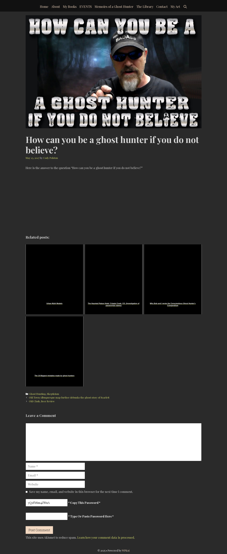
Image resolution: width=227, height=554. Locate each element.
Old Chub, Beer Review (42, 401)
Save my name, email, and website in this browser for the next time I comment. (81, 492)
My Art (175, 6)
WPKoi (126, 550)
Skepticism (53, 393)
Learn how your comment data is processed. (106, 537)
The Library (144, 6)
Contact (162, 6)
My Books (70, 6)
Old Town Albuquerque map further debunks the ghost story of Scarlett (69, 397)
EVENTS (85, 6)
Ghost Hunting (37, 393)
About (55, 6)
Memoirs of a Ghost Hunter (114, 6)
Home (44, 6)
